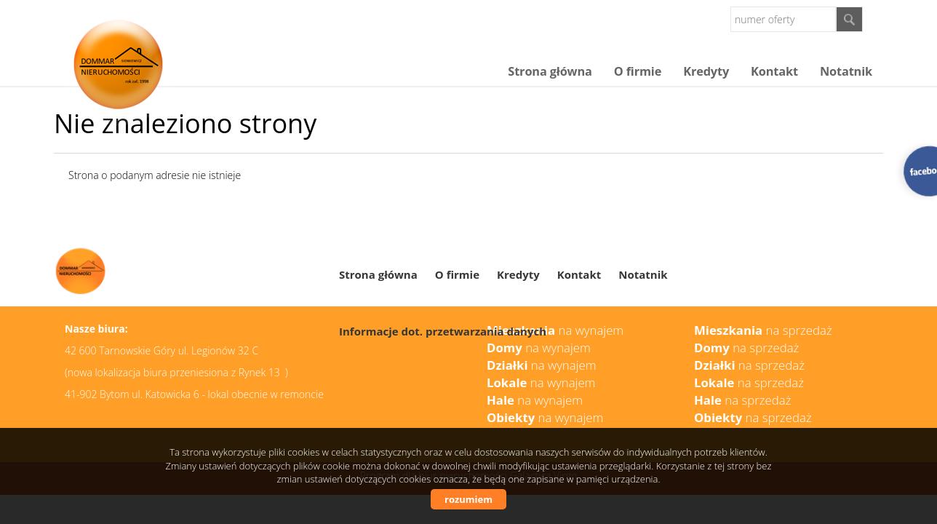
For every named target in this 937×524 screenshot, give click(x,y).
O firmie (637, 71)
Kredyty (706, 71)
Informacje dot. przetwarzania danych (442, 331)
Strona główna (549, 71)
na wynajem (542, 365)
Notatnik (846, 71)
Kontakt (774, 71)
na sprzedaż (749, 365)
